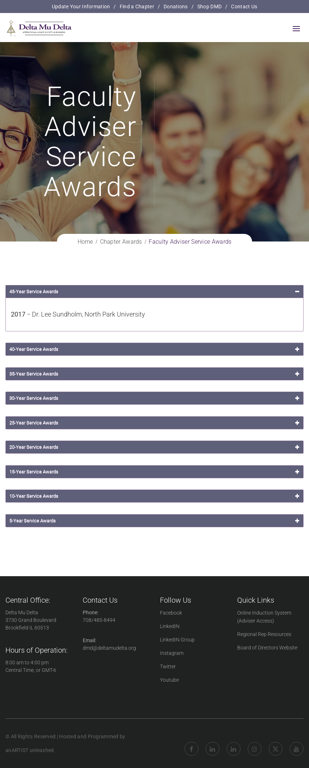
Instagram (172, 653)
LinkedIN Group (177, 640)
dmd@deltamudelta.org (109, 648)
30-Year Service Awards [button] (155, 398)
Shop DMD (209, 6)
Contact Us (244, 6)
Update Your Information (81, 6)
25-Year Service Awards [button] (155, 422)
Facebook (171, 613)
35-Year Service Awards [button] (155, 373)
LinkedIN (170, 626)
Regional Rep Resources (264, 634)
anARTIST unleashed (29, 750)
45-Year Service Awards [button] (155, 291)
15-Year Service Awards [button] (155, 471)
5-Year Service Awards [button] (155, 520)
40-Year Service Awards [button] (155, 349)
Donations (176, 6)
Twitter (168, 666)
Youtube (169, 680)
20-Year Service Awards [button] (155, 447)
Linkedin (212, 743)
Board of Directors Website (267, 648)
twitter (276, 743)
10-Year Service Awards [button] (155, 496)
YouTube (297, 743)
